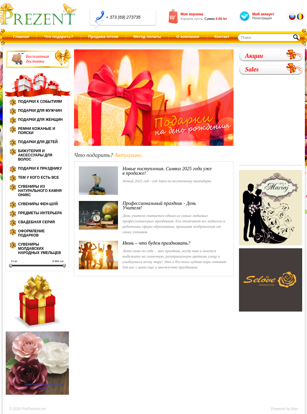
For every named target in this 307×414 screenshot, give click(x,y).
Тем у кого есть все (38, 177)
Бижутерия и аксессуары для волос (35, 155)
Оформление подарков (31, 233)
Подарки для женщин (40, 120)
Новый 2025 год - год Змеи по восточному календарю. (146, 180)
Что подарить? (58, 36)
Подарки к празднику (40, 168)
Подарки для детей (38, 142)
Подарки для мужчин (40, 110)
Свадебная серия (36, 222)
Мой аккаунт (263, 14)
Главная (21, 36)
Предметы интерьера (40, 213)
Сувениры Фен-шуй (38, 204)
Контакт (221, 36)
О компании (187, 36)
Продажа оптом (103, 36)
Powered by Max (284, 409)
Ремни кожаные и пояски (36, 131)
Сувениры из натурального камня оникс (40, 190)
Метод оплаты (147, 36)
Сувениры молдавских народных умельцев (39, 248)
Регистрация (261, 18)
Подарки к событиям (40, 101)
